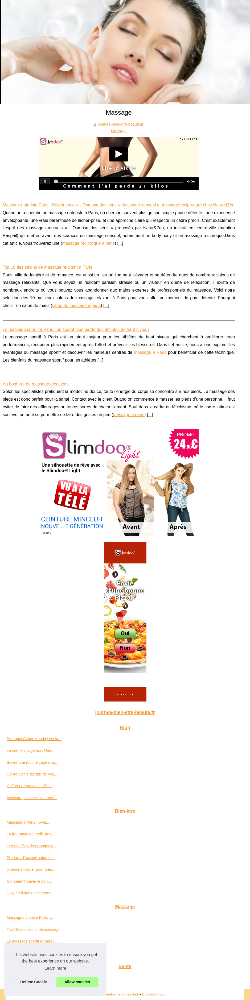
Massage (118, 131)
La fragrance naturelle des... (30, 834)
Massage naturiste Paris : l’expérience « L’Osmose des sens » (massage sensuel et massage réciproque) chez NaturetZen (119, 205)
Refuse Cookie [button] (33, 982)
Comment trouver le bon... (29, 881)
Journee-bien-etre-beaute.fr (118, 994)
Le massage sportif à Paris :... (32, 941)
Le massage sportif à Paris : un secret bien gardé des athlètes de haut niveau (76, 329)
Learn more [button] (55, 968)
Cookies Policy (153, 994)
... (120, 243)
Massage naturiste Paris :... (30, 917)
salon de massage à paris (76, 305)
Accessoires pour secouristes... (33, 977)
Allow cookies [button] (77, 982)
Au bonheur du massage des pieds (35, 384)
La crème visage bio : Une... (30, 750)
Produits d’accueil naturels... (31, 858)
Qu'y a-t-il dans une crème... (31, 893)
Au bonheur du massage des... (33, 953)
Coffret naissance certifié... (29, 786)
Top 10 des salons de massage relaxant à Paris (47, 267)
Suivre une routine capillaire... (32, 762)
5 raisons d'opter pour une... (30, 869)
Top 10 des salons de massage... (35, 929)
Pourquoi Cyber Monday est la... (34, 739)
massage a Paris (150, 352)
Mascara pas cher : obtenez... (32, 798)
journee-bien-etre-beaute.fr (120, 124)
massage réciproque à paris (88, 243)
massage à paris (128, 414)
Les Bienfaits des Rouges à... (31, 846)
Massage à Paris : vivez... (28, 822)
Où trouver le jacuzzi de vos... (32, 774)
